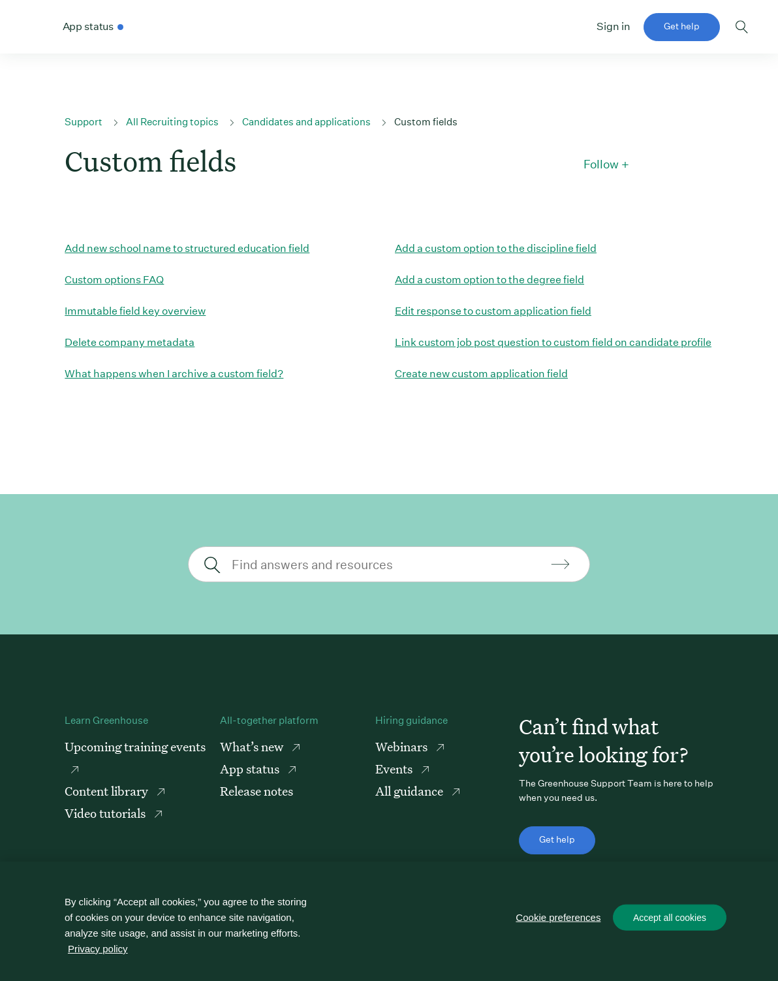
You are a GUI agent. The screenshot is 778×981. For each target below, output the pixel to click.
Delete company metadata (129, 342)
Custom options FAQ (114, 279)
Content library (108, 791)
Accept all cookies (669, 917)
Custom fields (426, 122)
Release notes (256, 791)
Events (395, 768)
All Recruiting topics (172, 122)
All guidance (410, 791)
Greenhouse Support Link (37, 27)
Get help (682, 26)
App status (251, 768)
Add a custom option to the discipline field (496, 248)
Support (83, 122)
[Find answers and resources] (387, 564)
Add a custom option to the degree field (489, 279)
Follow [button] (601, 164)
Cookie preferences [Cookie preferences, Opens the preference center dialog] (558, 917)
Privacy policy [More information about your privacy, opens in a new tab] (98, 948)
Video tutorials (106, 813)
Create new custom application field (481, 373)
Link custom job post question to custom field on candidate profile (553, 342)
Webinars (402, 746)
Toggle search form (742, 26)
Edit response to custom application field (493, 311)
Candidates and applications (306, 122)
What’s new (253, 746)
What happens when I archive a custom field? (174, 373)
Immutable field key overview (135, 311)
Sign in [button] (613, 26)
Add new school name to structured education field (187, 248)
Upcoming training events (135, 746)
